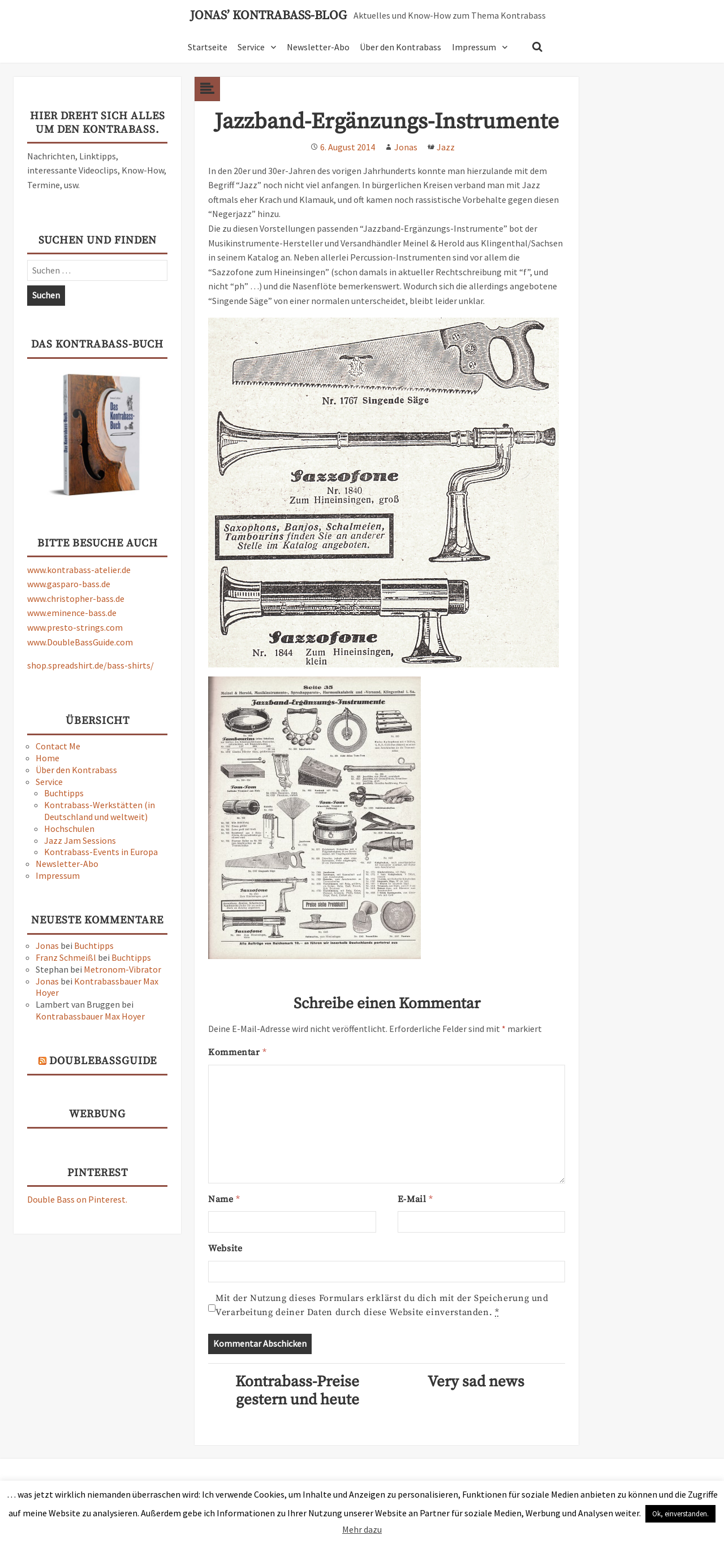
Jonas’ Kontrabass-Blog (268, 16)
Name (224, 1199)
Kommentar (237, 1052)
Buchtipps (64, 793)
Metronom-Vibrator (122, 969)
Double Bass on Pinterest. (77, 1199)
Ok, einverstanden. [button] (680, 1514)
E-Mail (415, 1199)
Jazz (446, 147)
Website (225, 1248)
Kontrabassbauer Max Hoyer (90, 1016)
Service (251, 46)
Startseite (207, 46)
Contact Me (58, 746)
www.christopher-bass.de (75, 598)
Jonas (47, 945)
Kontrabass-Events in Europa (101, 851)
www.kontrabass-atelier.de (79, 569)
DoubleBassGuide (103, 1061)
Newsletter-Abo (318, 46)
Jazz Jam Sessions (80, 840)
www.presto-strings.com (75, 627)
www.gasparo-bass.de (68, 583)
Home (47, 758)
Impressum (474, 46)
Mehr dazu (362, 1529)
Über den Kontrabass (400, 46)
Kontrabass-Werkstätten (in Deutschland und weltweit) (99, 810)
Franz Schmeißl (66, 957)
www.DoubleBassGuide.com (80, 642)
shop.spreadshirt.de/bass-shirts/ (90, 665)
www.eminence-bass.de (72, 612)
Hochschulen (69, 828)
